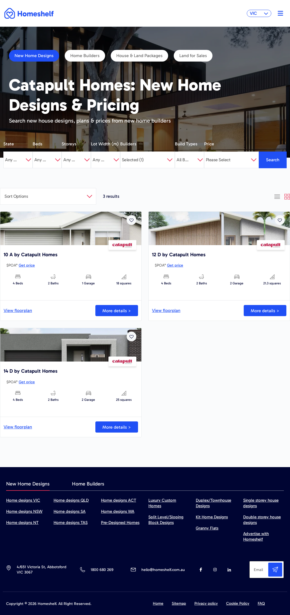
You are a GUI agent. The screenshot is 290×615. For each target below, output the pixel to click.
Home (158, 603)
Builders (128, 144)
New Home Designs (34, 55)
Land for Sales (193, 55)
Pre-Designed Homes (120, 522)
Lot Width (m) (105, 144)
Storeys (69, 144)
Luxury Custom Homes (162, 503)
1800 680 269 (102, 569)
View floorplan (18, 310)
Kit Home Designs (212, 516)
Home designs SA (70, 511)
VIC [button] (259, 13)
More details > (116, 310)
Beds (37, 144)
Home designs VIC (23, 500)
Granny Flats (207, 528)
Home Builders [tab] (88, 484)
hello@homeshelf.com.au (163, 569)
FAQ (261, 603)
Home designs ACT (118, 500)
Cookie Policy (237, 603)
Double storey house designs (262, 519)
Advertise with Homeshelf (256, 536)
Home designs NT (22, 522)
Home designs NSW (24, 511)
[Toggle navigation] (279, 13)
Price (209, 144)
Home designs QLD (71, 500)
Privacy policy (206, 603)
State (8, 144)
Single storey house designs (261, 503)
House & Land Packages (139, 55)
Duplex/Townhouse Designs (213, 503)
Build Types (186, 144)
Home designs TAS (71, 522)
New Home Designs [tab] (28, 484)
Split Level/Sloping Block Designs (165, 519)
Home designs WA (117, 511)
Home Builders (85, 55)
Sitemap (179, 603)
